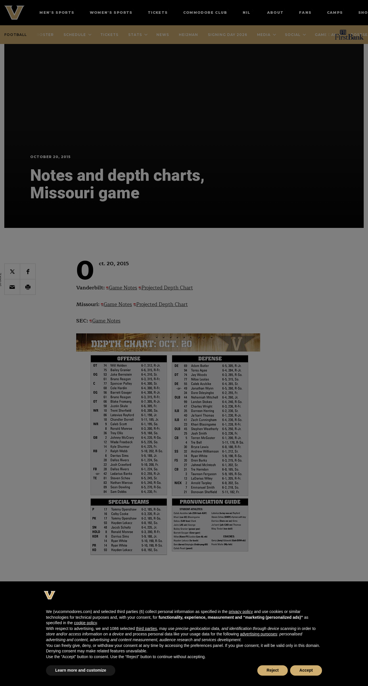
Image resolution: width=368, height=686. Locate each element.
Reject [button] (273, 670)
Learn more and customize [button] (80, 670)
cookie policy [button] (85, 622)
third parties (146, 628)
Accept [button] (306, 670)
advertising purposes (258, 634)
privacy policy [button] (241, 611)
